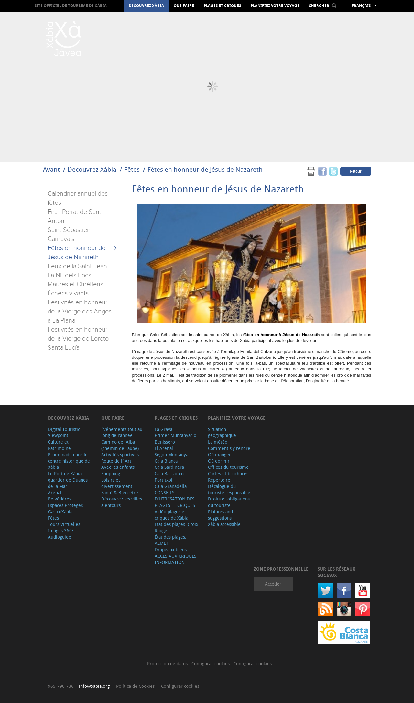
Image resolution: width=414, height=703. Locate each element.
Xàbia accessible (224, 524)
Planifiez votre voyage (275, 6)
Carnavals (61, 239)
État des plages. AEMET (170, 540)
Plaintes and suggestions (220, 515)
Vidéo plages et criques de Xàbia (171, 515)
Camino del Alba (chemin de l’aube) (120, 445)
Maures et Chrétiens (75, 284)
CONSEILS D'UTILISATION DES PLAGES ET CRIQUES (175, 498)
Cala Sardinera (169, 467)
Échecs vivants (68, 293)
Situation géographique (222, 432)
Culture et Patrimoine (59, 445)
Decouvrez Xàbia (146, 6)
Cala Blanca (166, 461)
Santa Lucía (64, 348)
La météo (217, 442)
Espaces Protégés (65, 505)
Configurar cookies (211, 663)
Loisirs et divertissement (116, 483)
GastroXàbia (60, 512)
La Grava (163, 429)
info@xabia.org (94, 686)
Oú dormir (219, 461)
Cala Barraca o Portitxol (169, 476)
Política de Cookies (135, 686)
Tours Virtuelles (64, 524)
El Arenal (164, 448)
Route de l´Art (116, 461)
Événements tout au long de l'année (121, 432)
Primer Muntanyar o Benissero (175, 438)
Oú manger (219, 454)
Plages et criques (222, 6)
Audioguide (59, 537)
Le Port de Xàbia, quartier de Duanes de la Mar (68, 479)
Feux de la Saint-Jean (77, 266)
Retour (356, 171)
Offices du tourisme (228, 467)
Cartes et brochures (228, 473)
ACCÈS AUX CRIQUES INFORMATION (175, 559)
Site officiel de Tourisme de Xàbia (71, 5)
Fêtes (132, 169)
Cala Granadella (171, 486)
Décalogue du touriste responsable (229, 489)
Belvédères (59, 499)
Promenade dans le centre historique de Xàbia (69, 460)
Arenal (54, 492)
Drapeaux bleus (171, 549)
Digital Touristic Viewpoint (64, 432)
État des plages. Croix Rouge (176, 527)
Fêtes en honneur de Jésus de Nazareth (205, 169)
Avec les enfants (118, 467)
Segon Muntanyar (172, 454)
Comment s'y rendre (229, 448)
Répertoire (219, 480)
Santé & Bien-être (119, 492)
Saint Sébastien (69, 230)
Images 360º (60, 530)
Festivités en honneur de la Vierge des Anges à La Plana (80, 311)
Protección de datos (168, 663)
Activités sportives (120, 454)
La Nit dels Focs (69, 275)
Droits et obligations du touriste (229, 502)
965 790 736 (61, 686)
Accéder (273, 584)
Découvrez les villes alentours (121, 502)
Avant (51, 169)
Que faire (184, 6)
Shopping (110, 473)
